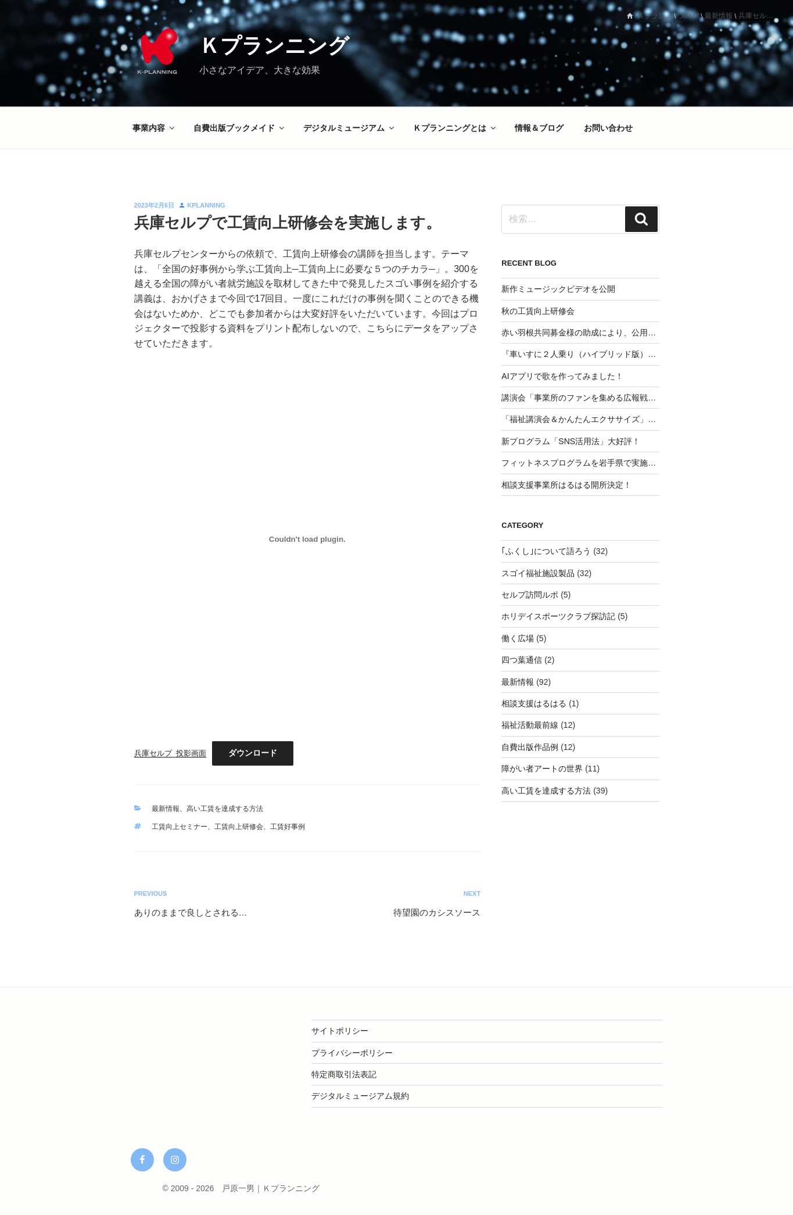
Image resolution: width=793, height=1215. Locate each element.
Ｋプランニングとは (455, 128)
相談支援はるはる (533, 703)
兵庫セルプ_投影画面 (170, 753)
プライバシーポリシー (352, 1052)
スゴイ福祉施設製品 (538, 573)
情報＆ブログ (539, 128)
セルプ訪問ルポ (529, 594)
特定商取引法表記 (343, 1074)
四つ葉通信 (521, 659)
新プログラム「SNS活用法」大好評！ (570, 441)
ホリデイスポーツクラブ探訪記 (558, 616)
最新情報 (166, 809)
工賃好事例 (287, 827)
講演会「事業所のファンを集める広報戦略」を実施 (594, 397)
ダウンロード (252, 752)
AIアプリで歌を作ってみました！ (562, 376)
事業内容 (154, 128)
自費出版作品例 (529, 747)
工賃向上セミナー (179, 827)
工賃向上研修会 (238, 827)
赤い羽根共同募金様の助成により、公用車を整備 (590, 332)
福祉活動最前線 (529, 725)
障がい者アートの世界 (542, 768)
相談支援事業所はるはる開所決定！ (566, 484)
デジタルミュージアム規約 (360, 1095)
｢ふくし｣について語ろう (546, 551)
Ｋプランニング (274, 46)
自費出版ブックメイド (239, 128)
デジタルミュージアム (349, 128)
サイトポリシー (339, 1030)
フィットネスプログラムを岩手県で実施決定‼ (584, 462)
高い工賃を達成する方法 (224, 809)
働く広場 (517, 638)
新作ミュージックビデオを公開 (558, 289)
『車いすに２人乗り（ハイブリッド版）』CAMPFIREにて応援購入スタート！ (644, 354)
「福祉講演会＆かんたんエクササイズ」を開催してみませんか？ (619, 419)
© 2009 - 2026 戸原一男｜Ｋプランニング (241, 1188)
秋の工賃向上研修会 (538, 311)
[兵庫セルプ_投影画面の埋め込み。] (307, 538)
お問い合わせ (608, 128)
